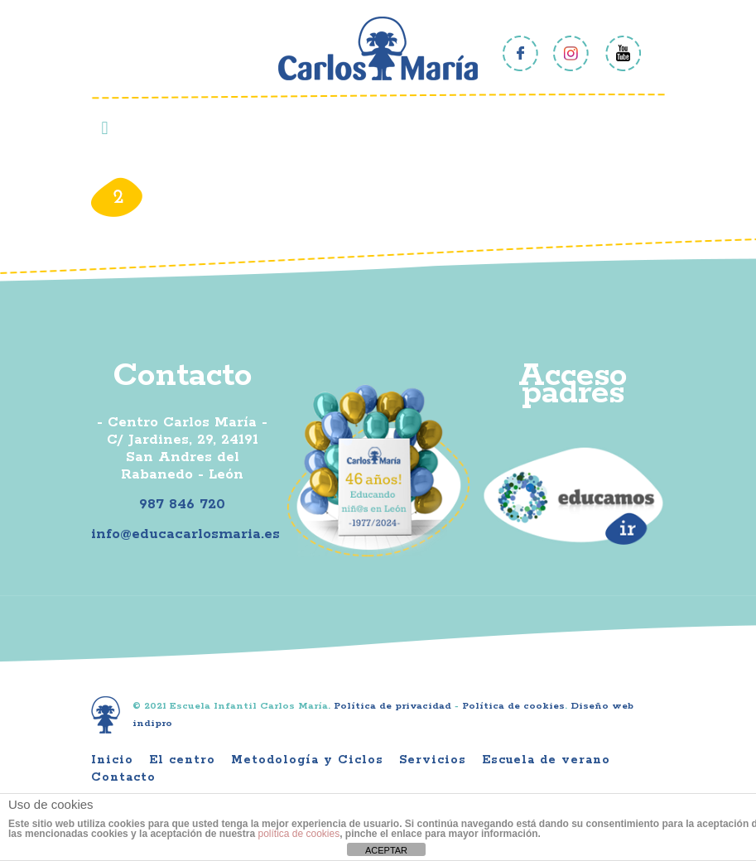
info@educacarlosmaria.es (185, 534)
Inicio (112, 760)
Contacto (123, 777)
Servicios (432, 760)
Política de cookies (513, 706)
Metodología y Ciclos (307, 760)
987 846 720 (182, 504)
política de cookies (298, 833)
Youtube (623, 53)
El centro (182, 760)
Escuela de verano (546, 760)
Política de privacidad (392, 706)
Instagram (571, 53)
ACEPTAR (386, 850)
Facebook (520, 53)
